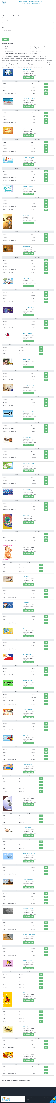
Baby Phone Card (27, 546)
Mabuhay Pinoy (27, 654)
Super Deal (26, 128)
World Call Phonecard (29, 797)
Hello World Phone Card (29, 70)
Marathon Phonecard (29, 934)
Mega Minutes (27, 437)
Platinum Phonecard (28, 909)
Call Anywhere (27, 489)
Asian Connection (27, 709)
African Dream (27, 246)
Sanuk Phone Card (28, 879)
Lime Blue (25, 628)
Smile (24, 1053)
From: (3, 18)
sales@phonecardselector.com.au (36, 1)
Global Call (26, 515)
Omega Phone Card (28, 411)
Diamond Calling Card (29, 853)
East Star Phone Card (28, 307)
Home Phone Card (28, 333)
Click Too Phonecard (28, 385)
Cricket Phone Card (28, 278)
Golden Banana (27, 1027)
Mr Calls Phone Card (28, 157)
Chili (24, 993)
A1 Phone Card (27, 827)
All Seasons (26, 602)
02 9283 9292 (24, 1)
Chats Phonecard (27, 764)
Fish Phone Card (27, 960)
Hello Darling (26, 359)
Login (23, 3)
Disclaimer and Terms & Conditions (38, 1098)
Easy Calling (26, 576)
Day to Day (26, 735)
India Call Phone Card (29, 99)
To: (3, 27)
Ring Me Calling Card (28, 463)
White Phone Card (28, 186)
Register (28, 3)
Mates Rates (26, 215)
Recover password (36, 3)
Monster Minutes (27, 680)
